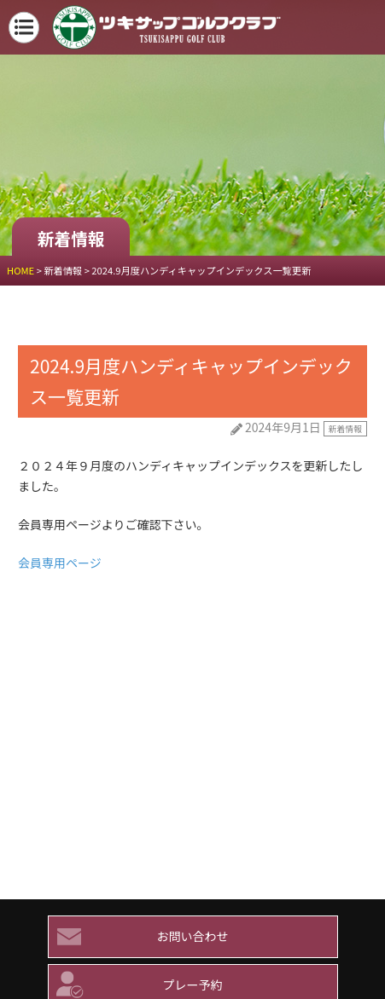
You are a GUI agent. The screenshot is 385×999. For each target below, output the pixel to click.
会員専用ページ (60, 562)
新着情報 (345, 429)
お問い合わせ (139, 936)
